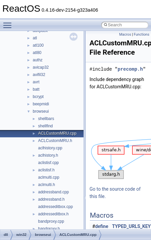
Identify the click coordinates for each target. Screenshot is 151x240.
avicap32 (41, 67)
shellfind (45, 126)
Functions (141, 34)
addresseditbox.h (53, 214)
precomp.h (130, 69)
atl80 (37, 52)
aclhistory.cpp (50, 148)
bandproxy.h (49, 228)
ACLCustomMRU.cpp (57, 133)
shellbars (46, 118)
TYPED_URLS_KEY (131, 226)
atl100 (38, 45)
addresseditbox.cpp (55, 206)
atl (35, 38)
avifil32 (39, 74)
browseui (41, 111)
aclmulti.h (46, 184)
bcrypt (38, 96)
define (101, 226)
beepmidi (41, 104)
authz (37, 60)
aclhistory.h (48, 155)
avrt (36, 82)
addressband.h (51, 199)
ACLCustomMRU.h (55, 140)
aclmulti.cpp (48, 177)
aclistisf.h (46, 170)
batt (36, 89)
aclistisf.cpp (48, 162)
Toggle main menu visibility (9, 22)
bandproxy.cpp (51, 221)
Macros (125, 34)
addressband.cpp (53, 192)
